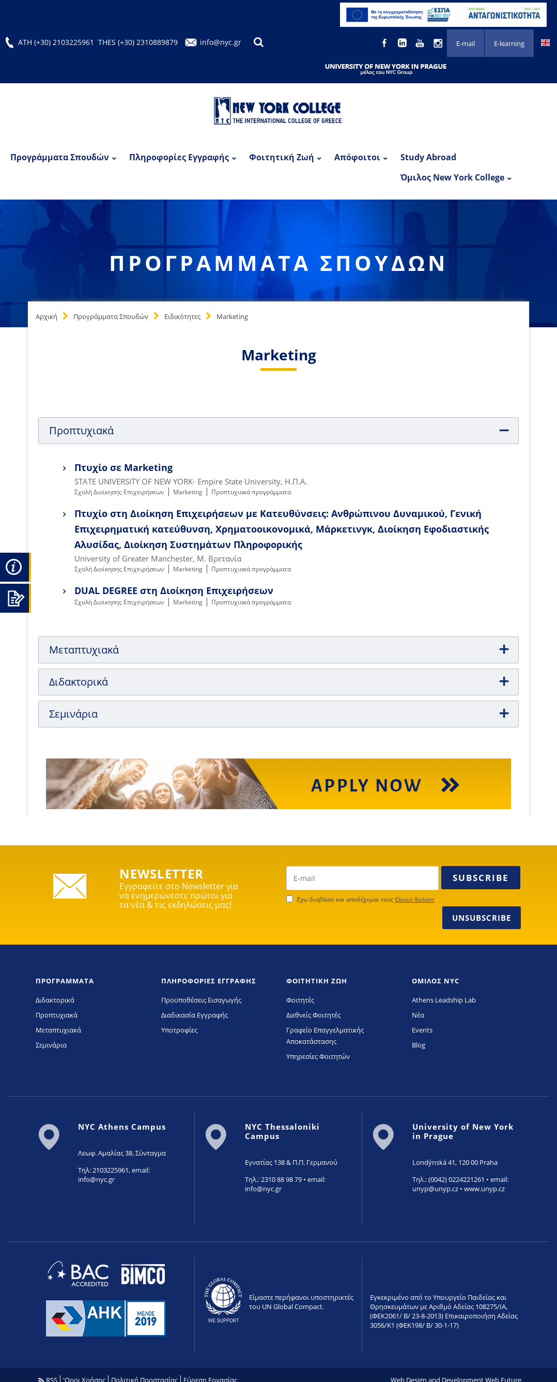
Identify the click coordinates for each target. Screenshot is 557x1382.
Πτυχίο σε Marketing (123, 467)
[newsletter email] (362, 878)
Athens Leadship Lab (444, 1000)
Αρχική (46, 316)
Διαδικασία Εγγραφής (194, 1015)
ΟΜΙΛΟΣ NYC (435, 980)
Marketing (232, 316)
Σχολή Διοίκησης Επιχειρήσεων (119, 492)
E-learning (509, 43)
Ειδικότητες (182, 316)
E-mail (465, 43)
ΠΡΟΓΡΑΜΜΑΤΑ (65, 980)
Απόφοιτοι (357, 157)
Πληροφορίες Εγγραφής (179, 157)
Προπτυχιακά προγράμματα (251, 492)
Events (422, 1030)
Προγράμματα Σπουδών (59, 157)
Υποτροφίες (179, 1030)
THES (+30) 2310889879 (138, 42)
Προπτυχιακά (57, 1015)
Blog (418, 1045)
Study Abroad (428, 157)
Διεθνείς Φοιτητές (313, 1015)
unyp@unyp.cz (435, 1188)
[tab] (278, 430)
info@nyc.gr (220, 42)
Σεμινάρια (51, 1045)
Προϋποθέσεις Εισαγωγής (201, 1000)
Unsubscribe (481, 918)
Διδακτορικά (55, 1000)
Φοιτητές (300, 1000)
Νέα (418, 1015)
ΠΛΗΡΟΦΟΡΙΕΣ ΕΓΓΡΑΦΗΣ (208, 980)
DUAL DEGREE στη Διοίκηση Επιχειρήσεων (173, 590)
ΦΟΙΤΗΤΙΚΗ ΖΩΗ (316, 980)
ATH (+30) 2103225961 (56, 42)
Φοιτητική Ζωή (281, 157)
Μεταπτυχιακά (58, 1030)
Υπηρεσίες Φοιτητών (318, 1056)
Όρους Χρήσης (415, 899)
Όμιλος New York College (452, 177)
